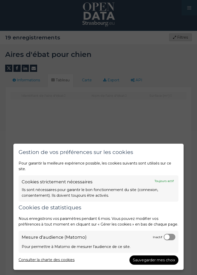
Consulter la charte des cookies (47, 259)
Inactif (157, 237)
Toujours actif (164, 181)
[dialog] (98, 207)
